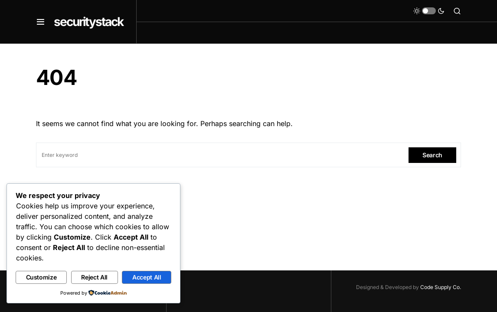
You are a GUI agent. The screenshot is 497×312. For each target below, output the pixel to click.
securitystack (88, 21)
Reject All (94, 277)
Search (432, 155)
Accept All (146, 277)
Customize (41, 277)
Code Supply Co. (440, 287)
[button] (40, 21)
